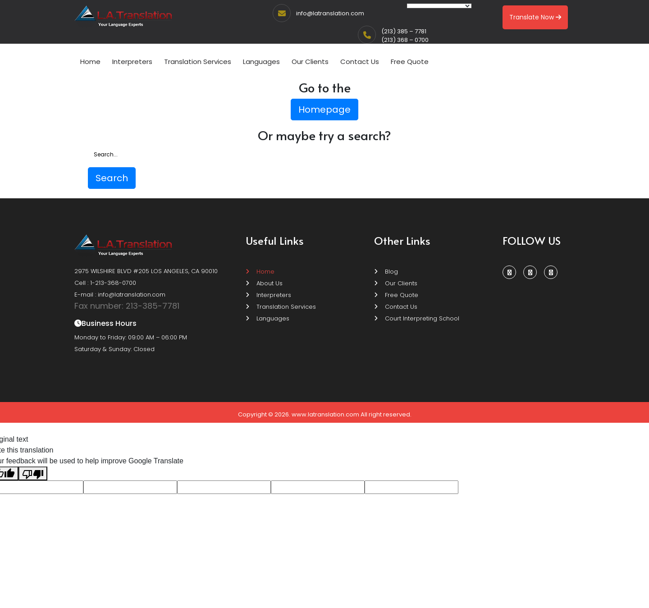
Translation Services (197, 61)
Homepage (324, 109)
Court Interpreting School (416, 318)
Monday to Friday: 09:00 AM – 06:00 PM (130, 337)
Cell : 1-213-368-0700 (105, 283)
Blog (386, 271)
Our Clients (310, 61)
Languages (261, 61)
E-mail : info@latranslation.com (119, 294)
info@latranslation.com (330, 13)
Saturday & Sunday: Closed (114, 349)
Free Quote (410, 61)
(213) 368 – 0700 (405, 40)
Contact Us (359, 61)
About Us (264, 283)
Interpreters (132, 61)
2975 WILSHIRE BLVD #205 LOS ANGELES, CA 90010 (146, 271)
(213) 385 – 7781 (403, 31)
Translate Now (535, 17)
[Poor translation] (32, 473)
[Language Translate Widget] (439, 6)
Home (90, 61)
